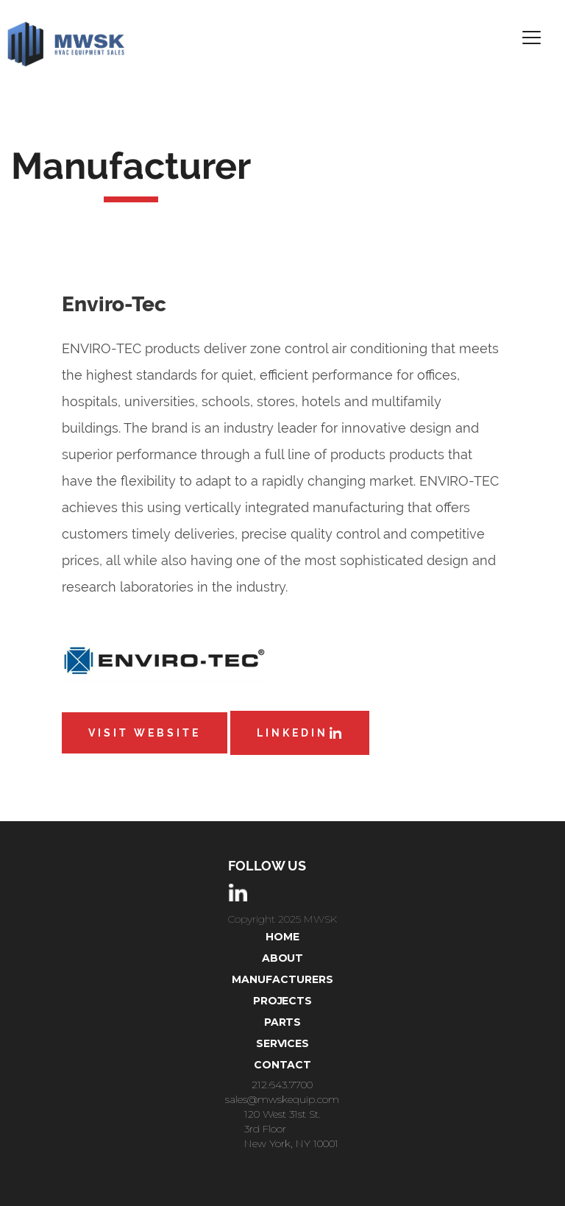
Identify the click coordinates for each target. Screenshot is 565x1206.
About (283, 958)
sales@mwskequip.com (282, 1099)
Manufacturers (282, 979)
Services (283, 1043)
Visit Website (144, 733)
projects (283, 1000)
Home (282, 936)
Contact (283, 1064)
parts (283, 1022)
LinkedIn (300, 733)
